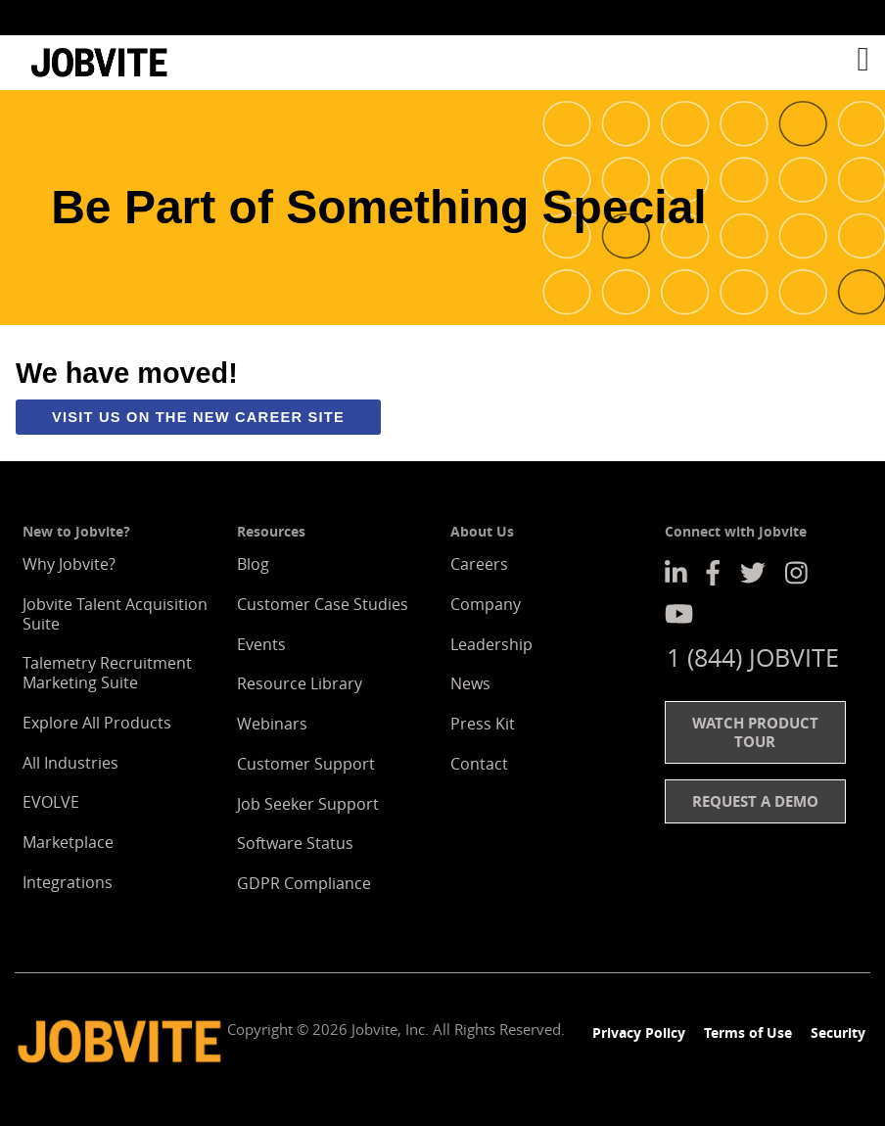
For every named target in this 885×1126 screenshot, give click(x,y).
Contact (479, 763)
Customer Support (306, 763)
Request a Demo (755, 801)
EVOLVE (51, 802)
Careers (479, 564)
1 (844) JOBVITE (753, 657)
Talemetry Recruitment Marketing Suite (107, 672)
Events (261, 644)
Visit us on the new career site (198, 417)
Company (485, 604)
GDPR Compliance (304, 883)
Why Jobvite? (69, 564)
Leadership (491, 644)
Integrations (68, 882)
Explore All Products (97, 722)
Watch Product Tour (755, 732)
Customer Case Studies (322, 604)
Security (838, 1032)
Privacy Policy (638, 1032)
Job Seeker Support (308, 804)
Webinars (272, 723)
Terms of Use (748, 1032)
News (470, 683)
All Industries (70, 763)
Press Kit (482, 723)
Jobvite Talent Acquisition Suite (115, 613)
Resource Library (299, 683)
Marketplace (68, 842)
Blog (253, 564)
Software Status (295, 843)
